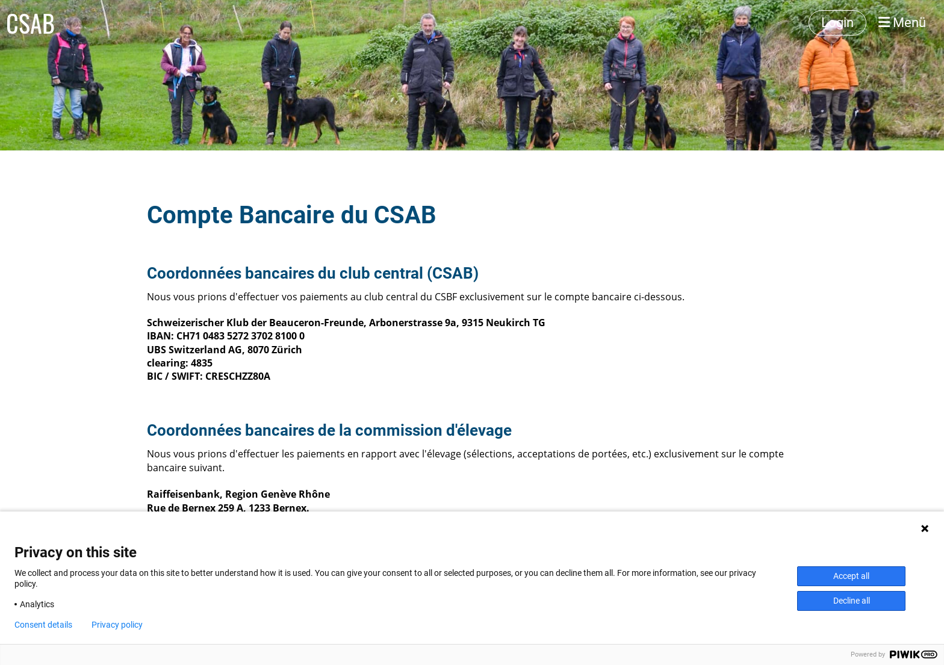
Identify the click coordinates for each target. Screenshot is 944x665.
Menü (902, 22)
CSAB (30, 23)
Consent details (43, 624)
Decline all (851, 600)
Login (837, 22)
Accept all (851, 576)
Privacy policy (117, 624)
